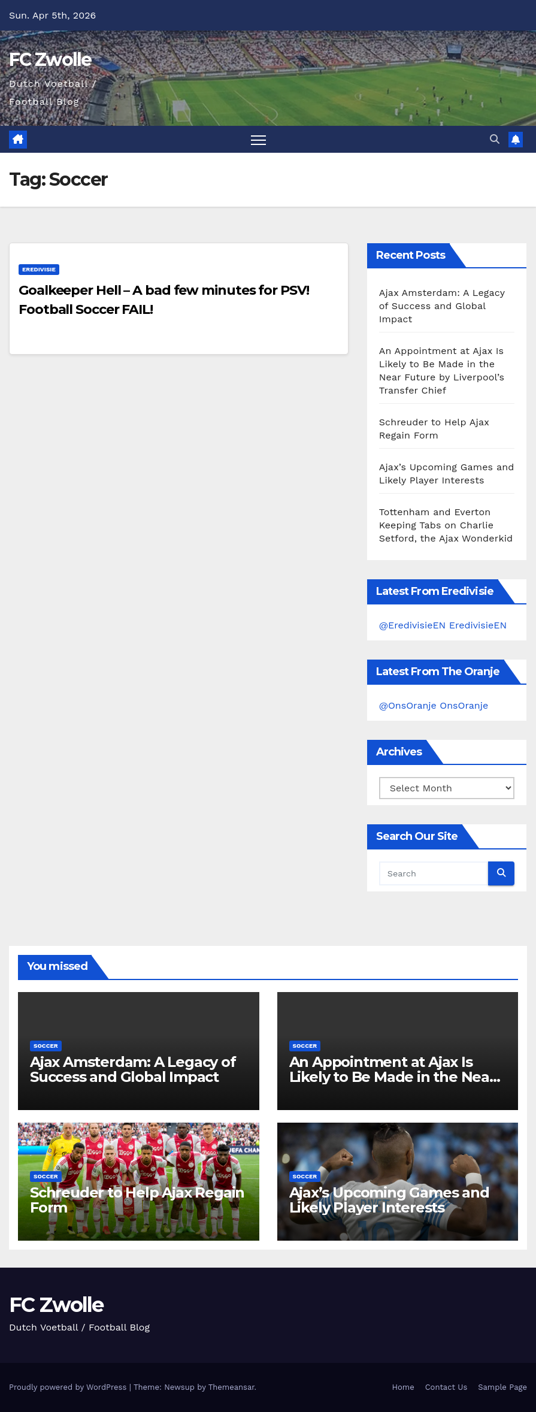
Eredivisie (39, 269)
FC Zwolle (50, 60)
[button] (494, 139)
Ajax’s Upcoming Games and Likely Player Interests (389, 1200)
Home (403, 1387)
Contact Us (446, 1387)
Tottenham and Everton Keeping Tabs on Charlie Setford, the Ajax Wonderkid (446, 525)
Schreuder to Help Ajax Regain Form (137, 1200)
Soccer (46, 1045)
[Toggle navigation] (258, 139)
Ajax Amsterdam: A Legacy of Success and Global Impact (442, 306)
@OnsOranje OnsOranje (434, 705)
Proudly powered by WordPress (69, 1387)
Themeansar (231, 1387)
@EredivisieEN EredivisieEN (443, 625)
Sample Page (502, 1387)
